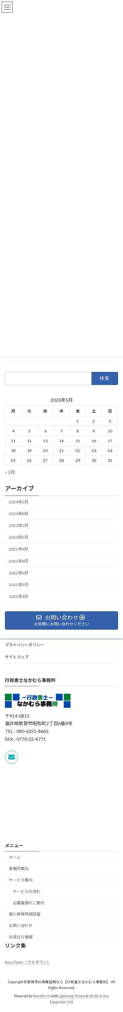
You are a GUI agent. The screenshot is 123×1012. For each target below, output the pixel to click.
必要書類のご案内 (28, 902)
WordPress (42, 996)
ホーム (15, 857)
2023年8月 (18, 513)
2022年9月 (18, 549)
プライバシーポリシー (24, 644)
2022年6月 (18, 572)
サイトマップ (17, 656)
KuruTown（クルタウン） (28, 962)
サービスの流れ (26, 891)
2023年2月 (18, 537)
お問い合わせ (20, 925)
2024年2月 (18, 501)
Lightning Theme (72, 996)
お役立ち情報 (20, 936)
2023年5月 (18, 525)
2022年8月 (18, 561)
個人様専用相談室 (24, 914)
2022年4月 (18, 596)
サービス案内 (20, 880)
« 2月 (10, 472)
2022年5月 (18, 584)
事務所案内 (19, 868)
